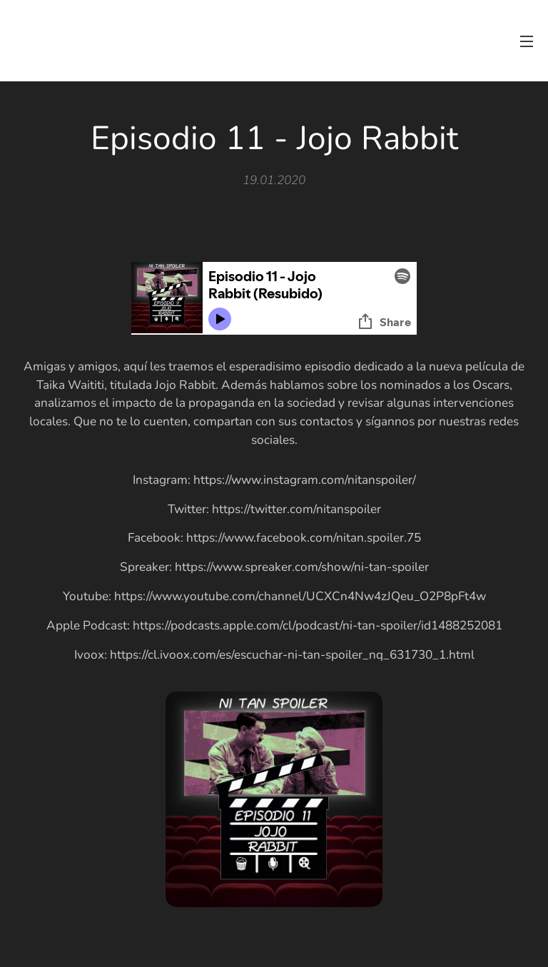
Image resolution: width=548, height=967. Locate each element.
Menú (526, 41)
